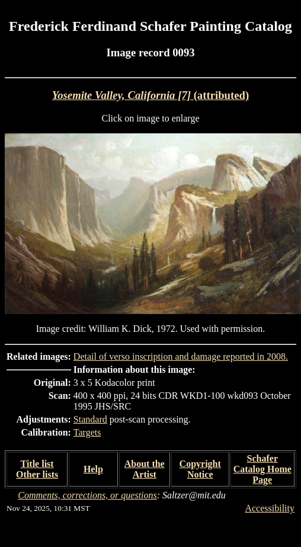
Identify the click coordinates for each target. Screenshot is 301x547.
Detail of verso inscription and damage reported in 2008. (180, 356)
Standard (90, 419)
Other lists (37, 474)
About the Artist (144, 469)
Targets (87, 432)
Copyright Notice (200, 469)
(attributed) (150, 95)
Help (93, 469)
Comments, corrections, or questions (87, 495)
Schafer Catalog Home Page (262, 469)
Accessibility (269, 508)
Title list (37, 464)
